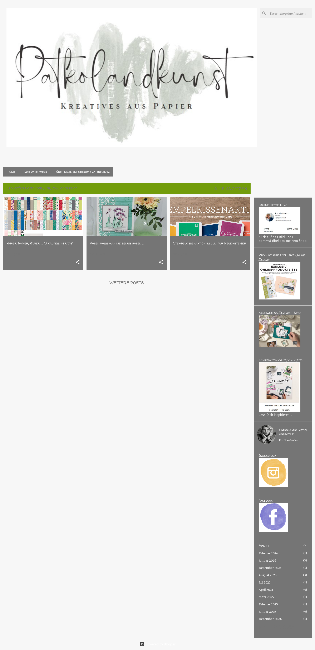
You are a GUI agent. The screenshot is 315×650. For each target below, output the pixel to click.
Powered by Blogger (158, 644)
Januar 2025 (267, 612)
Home (10, 172)
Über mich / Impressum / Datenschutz (81, 172)
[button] (77, 262)
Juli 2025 (265, 582)
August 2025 (268, 575)
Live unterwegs (34, 172)
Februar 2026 (268, 553)
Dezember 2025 (270, 568)
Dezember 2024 (270, 619)
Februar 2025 (268, 604)
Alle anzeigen (230, 188)
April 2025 (266, 590)
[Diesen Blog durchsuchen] (290, 13)
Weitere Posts (127, 283)
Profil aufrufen (288, 440)
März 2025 (266, 597)
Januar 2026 (267, 560)
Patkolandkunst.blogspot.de (293, 432)
